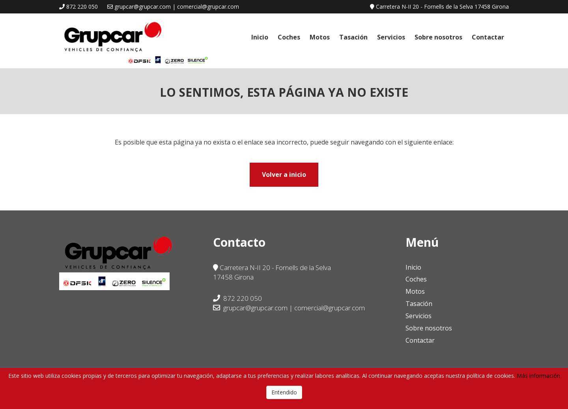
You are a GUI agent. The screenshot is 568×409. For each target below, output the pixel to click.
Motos (320, 37)
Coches (289, 37)
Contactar (488, 37)
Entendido (284, 392)
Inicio (259, 37)
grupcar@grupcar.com (250, 307)
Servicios (391, 37)
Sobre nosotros (438, 37)
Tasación (353, 37)
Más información (538, 375)
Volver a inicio (284, 174)
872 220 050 (82, 6)
